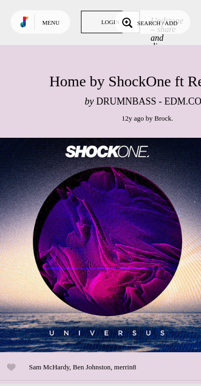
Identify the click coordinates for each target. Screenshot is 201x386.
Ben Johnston (91, 367)
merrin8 (125, 367)
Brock (163, 118)
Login (110, 22)
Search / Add (148, 22)
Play (107, 245)
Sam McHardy (49, 367)
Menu (50, 22)
